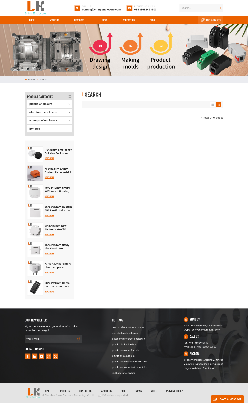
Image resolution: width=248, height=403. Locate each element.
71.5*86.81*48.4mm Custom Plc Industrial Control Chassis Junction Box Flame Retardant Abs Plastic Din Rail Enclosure (58, 170)
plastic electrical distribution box (129, 362)
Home (31, 20)
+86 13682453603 (145, 8)
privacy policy (175, 391)
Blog (152, 20)
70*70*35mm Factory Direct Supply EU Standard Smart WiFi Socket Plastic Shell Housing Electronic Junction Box (58, 265)
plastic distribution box (124, 344)
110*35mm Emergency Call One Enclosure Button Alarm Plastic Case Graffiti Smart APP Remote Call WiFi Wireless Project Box (58, 151)
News (104, 20)
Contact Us (85, 391)
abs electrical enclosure (125, 333)
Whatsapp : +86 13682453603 (200, 347)
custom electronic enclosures (128, 327)
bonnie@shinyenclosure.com (101, 8)
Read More (49, 158)
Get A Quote (211, 20)
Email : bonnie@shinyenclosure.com (203, 326)
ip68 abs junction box (123, 373)
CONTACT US (129, 20)
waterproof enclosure (43, 120)
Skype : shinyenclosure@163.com (202, 330)
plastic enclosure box (123, 356)
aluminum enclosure (43, 112)
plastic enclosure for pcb (125, 350)
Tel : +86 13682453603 (196, 343)
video (154, 391)
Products (79, 20)
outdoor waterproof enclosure (128, 339)
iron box (34, 129)
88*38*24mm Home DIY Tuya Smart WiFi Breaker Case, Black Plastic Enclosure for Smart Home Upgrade (58, 285)
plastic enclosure (40, 104)
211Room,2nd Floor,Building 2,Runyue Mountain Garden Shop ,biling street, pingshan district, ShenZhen (203, 364)
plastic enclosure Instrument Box (130, 367)
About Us (54, 20)
